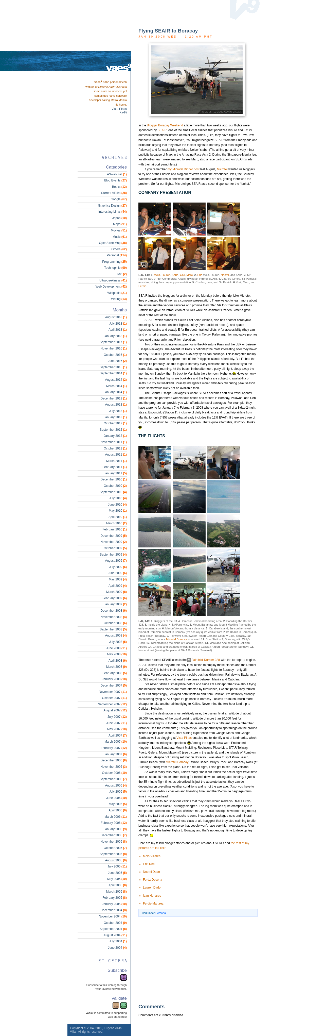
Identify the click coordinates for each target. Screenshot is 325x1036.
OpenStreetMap (113, 243)
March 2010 (116, 523)
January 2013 (115, 417)
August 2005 (116, 860)
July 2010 (118, 498)
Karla (175, 274)
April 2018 (118, 329)
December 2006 (114, 760)
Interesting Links (112, 211)
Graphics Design (112, 205)
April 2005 (118, 885)
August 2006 (116, 785)
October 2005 (115, 848)
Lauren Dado (151, 887)
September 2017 (113, 342)
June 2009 (117, 573)
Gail (182, 274)
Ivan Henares (152, 895)
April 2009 (118, 586)
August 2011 (116, 454)
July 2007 (117, 716)
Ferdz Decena (152, 879)
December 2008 (114, 610)
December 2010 (114, 479)
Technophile (115, 268)
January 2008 (114, 679)
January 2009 (115, 604)
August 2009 (116, 560)
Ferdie (142, 286)
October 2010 (115, 486)
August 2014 (116, 379)
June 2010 (117, 504)
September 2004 (113, 929)
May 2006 (118, 804)
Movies (119, 230)
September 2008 (113, 629)
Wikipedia (117, 293)
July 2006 (118, 791)
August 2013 (116, 404)
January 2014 (115, 392)
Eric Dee (149, 864)
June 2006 (116, 798)
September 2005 (113, 854)
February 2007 (114, 748)
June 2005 (117, 873)
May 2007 (117, 729)
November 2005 (114, 841)
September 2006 (113, 779)
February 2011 (114, 467)
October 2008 (115, 623)
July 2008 (118, 642)
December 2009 (114, 536)
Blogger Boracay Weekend (165, 125)
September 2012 (113, 429)
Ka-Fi (123, 112)
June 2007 (116, 723)
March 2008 (116, 667)
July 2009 (118, 567)
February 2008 (114, 673)
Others (119, 249)
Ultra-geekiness (113, 280)
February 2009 (114, 598)
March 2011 (116, 461)
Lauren (165, 274)
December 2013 (114, 398)
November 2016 (114, 348)
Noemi (225, 274)
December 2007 (114, 685)
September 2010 (113, 492)
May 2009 (118, 579)
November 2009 (114, 542)
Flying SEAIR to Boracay (168, 31)
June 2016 (117, 361)
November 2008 (114, 617)
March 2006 (115, 816)
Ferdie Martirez (153, 903)
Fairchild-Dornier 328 (205, 660)
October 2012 (115, 423)
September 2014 (113, 373)
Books (119, 187)
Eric (199, 274)
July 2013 (118, 411)
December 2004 (114, 910)
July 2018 (118, 323)
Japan (119, 218)
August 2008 (116, 635)
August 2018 (116, 317)
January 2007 (115, 754)
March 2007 (115, 741)
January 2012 (115, 436)
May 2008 (117, 654)
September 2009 (113, 554)
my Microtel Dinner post (184, 169)
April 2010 (118, 517)
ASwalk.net (117, 174)
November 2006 (114, 766)
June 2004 (117, 947)
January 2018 (115, 336)
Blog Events (115, 180)
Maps (120, 224)
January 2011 (115, 473)
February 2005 (114, 897)
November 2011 (114, 442)
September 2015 (113, 367)
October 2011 (115, 448)
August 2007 (115, 710)
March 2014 (116, 386)
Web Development (111, 286)
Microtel (222, 169)
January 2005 (114, 904)
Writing (119, 299)
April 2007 (118, 735)
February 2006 (114, 823)
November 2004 (113, 916)
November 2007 (113, 692)
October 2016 (115, 355)
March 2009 (116, 592)
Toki (122, 274)
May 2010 (118, 510)
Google (119, 199)
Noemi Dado (151, 872)
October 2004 (115, 923)
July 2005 (117, 866)
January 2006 (115, 829)
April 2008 (118, 660)
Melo (157, 274)
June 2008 (116, 648)
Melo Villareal (152, 856)
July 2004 (118, 941)
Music (120, 237)
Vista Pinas (184, 738)
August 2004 (115, 935)
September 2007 (112, 704)
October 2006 (114, 773)
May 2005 (117, 879)
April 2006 (118, 810)
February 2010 (114, 529)
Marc (190, 274)
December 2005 (114, 835)
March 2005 (116, 891)
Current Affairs (114, 193)
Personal (160, 912)
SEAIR (162, 130)
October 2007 (114, 698)
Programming (114, 261)
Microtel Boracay (176, 639)
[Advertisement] (190, 959)
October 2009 (115, 548)
